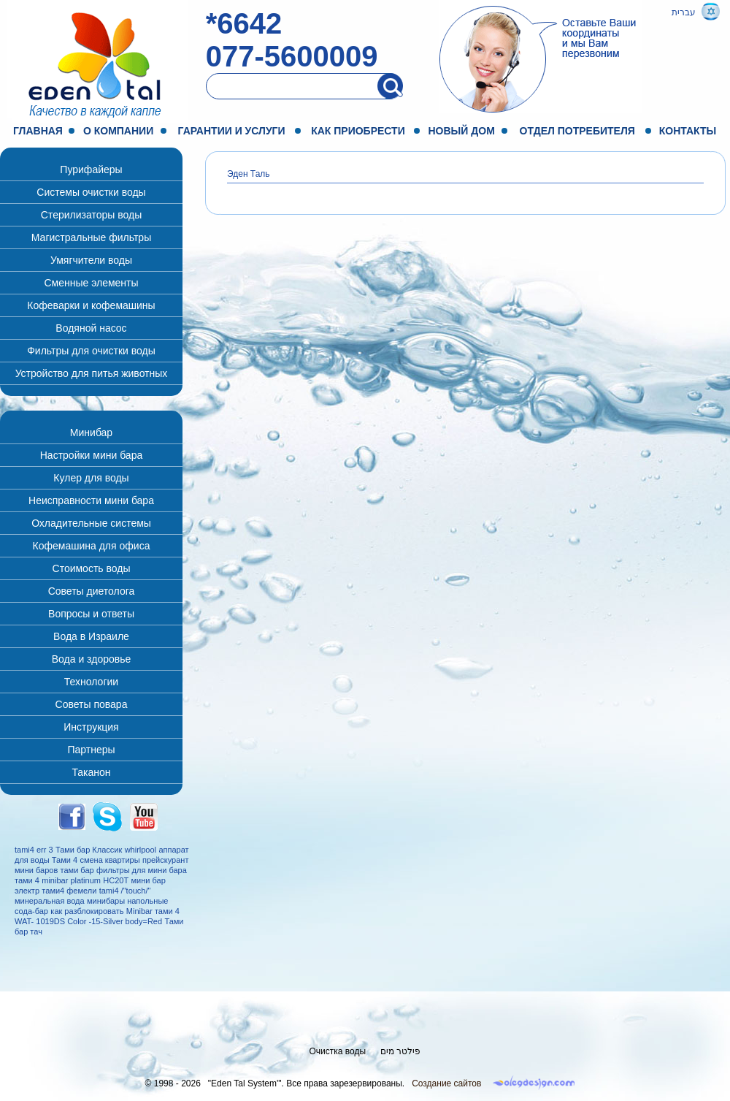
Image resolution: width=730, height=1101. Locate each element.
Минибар (91, 432)
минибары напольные (127, 900)
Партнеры (91, 749)
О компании (118, 131)
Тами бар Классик (88, 849)
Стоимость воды (92, 568)
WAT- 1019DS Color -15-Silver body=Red (88, 921)
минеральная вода (50, 900)
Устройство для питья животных (91, 373)
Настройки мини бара (91, 455)
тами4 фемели (69, 890)
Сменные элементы (91, 283)
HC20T (115, 880)
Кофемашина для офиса (91, 546)
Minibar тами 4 (153, 911)
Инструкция (91, 727)
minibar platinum (71, 880)
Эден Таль (248, 174)
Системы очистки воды (90, 192)
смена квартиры (109, 860)
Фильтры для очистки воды (91, 351)
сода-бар (31, 911)
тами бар (77, 870)
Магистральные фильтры (91, 237)
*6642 (244, 23)
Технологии (91, 681)
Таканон (91, 772)
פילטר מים (400, 1051)
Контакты (687, 131)
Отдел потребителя (577, 131)
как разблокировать (86, 911)
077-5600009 (292, 56)
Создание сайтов (446, 1083)
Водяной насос (90, 328)
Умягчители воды (91, 260)
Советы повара (91, 704)
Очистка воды (338, 1051)
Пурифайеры (91, 169)
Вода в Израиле (91, 636)
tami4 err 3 (34, 849)
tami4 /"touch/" (125, 890)
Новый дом (462, 131)
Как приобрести (358, 131)
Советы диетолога (91, 591)
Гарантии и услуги (231, 131)
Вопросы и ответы (91, 614)
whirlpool (140, 849)
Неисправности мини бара (91, 500)
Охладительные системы (91, 523)
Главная (38, 131)
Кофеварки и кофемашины (91, 305)
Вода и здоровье (91, 659)
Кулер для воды (90, 478)
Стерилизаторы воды (91, 215)
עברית (684, 12)
